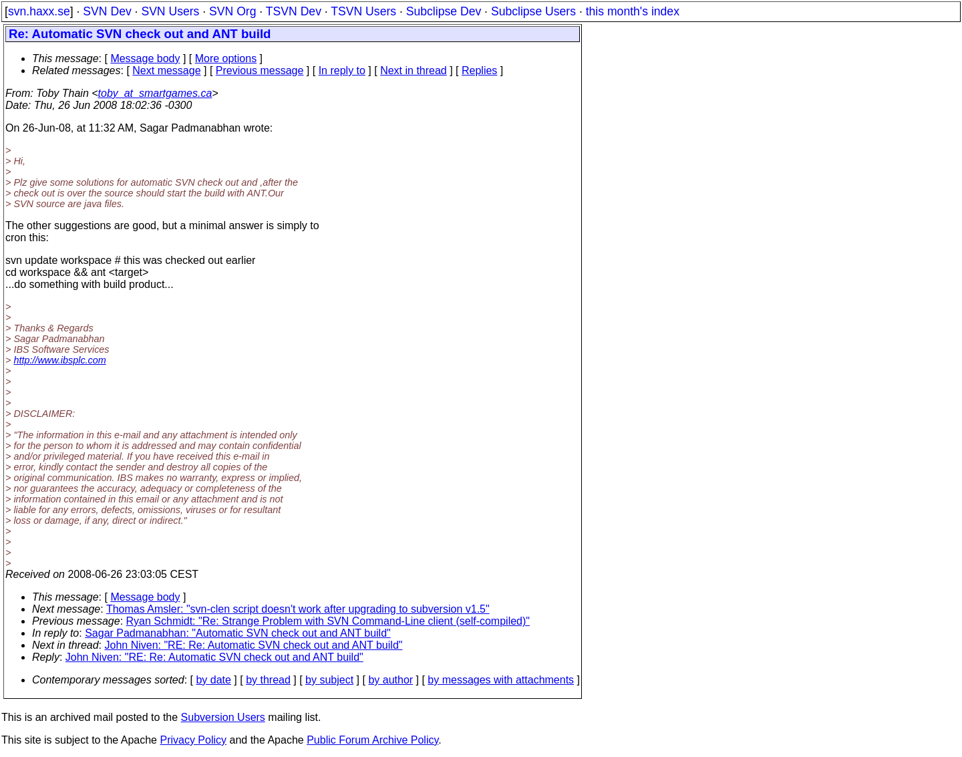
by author (390, 680)
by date (213, 680)
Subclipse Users (533, 11)
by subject (329, 680)
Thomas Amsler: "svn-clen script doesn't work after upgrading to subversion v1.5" (298, 609)
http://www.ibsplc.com (59, 360)
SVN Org (232, 11)
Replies (479, 70)
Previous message (260, 70)
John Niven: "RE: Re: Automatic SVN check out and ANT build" (254, 645)
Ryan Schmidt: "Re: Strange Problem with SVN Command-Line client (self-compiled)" (328, 621)
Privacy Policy (193, 740)
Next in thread (413, 70)
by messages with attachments (501, 680)
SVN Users (170, 11)
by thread (268, 680)
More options (226, 58)
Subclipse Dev (443, 11)
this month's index (632, 11)
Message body (145, 58)
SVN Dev (107, 11)
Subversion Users (223, 717)
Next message (166, 70)
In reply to (342, 70)
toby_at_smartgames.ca (155, 93)
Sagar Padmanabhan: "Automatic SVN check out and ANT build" (238, 633)
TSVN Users (363, 11)
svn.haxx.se (39, 11)
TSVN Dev (293, 11)
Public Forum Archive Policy (372, 740)
